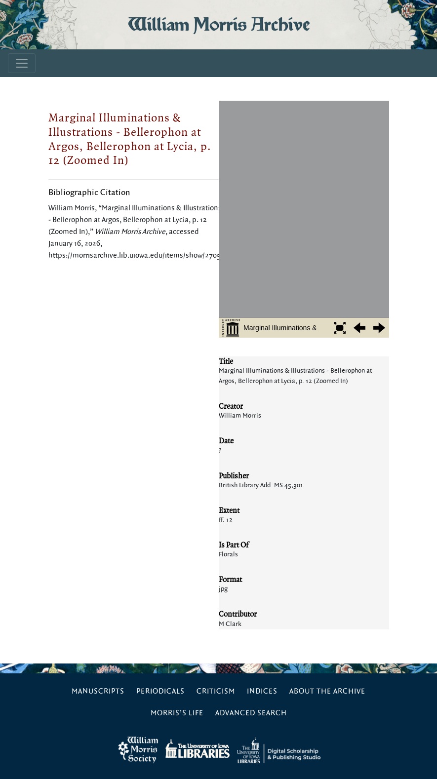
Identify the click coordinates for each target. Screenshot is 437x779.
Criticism (216, 691)
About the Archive (327, 691)
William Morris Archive (219, 24)
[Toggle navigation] (22, 63)
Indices (262, 691)
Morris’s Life (177, 713)
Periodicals (160, 691)
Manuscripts (98, 691)
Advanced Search (251, 713)
